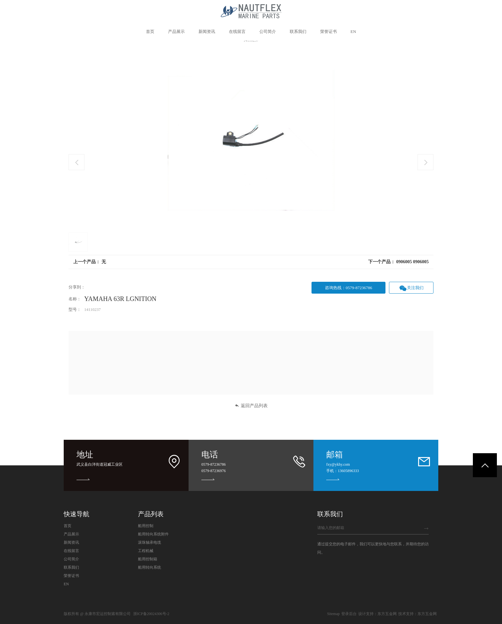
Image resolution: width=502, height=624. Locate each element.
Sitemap (333, 614)
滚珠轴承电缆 (149, 542)
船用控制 (145, 526)
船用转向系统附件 (153, 534)
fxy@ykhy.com (338, 464)
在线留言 (71, 551)
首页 (67, 526)
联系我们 (71, 567)
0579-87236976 (213, 471)
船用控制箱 (147, 559)
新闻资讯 (71, 542)
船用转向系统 (149, 567)
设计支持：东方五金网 (377, 614)
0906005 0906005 (412, 261)
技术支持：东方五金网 (417, 614)
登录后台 (349, 614)
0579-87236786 (213, 464)
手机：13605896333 (342, 471)
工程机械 (145, 551)
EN (66, 584)
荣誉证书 (71, 575)
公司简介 (71, 559)
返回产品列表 (251, 405)
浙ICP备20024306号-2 (151, 614)
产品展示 (71, 534)
